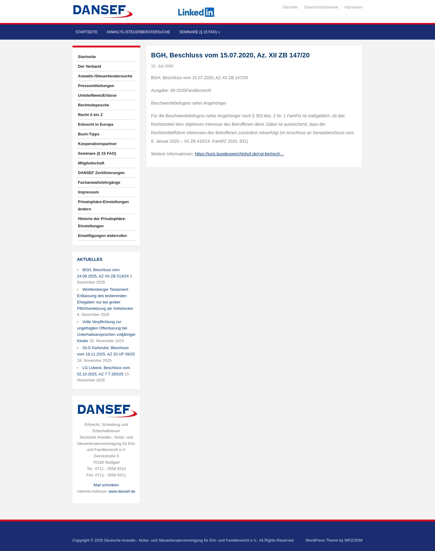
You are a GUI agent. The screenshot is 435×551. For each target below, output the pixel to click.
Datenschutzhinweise (321, 7)
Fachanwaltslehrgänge (99, 182)
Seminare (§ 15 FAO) (199, 32)
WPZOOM (353, 540)
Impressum (353, 7)
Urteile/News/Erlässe (97, 95)
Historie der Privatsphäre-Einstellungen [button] (102, 222)
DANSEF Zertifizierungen (101, 172)
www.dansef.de (121, 491)
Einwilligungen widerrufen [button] (102, 235)
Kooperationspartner (97, 143)
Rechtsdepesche (93, 105)
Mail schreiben (106, 485)
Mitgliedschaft (91, 163)
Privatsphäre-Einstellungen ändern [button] (103, 205)
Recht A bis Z (90, 114)
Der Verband (89, 66)
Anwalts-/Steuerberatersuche (138, 32)
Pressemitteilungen (96, 85)
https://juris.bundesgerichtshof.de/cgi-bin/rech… (239, 153)
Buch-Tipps (88, 134)
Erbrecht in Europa (95, 124)
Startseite (290, 7)
